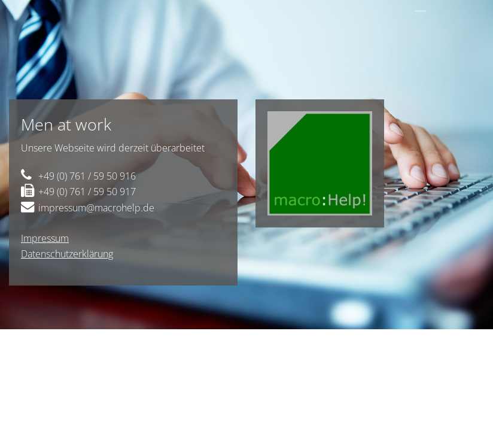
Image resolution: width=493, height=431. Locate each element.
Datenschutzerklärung (67, 253)
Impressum (45, 238)
